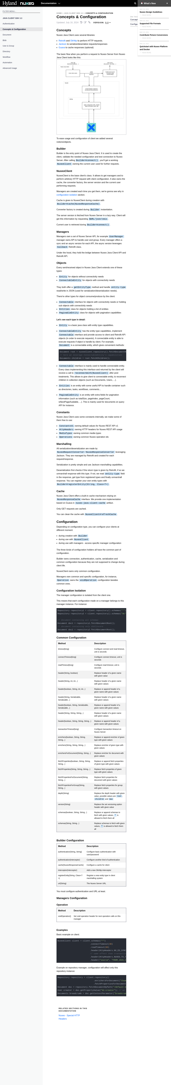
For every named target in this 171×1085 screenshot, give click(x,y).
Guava (62, 47)
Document (7, 35)
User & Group (8, 46)
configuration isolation (67, 195)
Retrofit (62, 41)
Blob (4, 40)
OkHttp (73, 41)
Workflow (6, 57)
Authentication (9, 24)
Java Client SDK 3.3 (12, 18)
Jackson (63, 44)
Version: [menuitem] (102, 23)
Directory (6, 51)
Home (59, 13)
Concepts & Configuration (14, 29)
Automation (7, 62)
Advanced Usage (10, 68)
